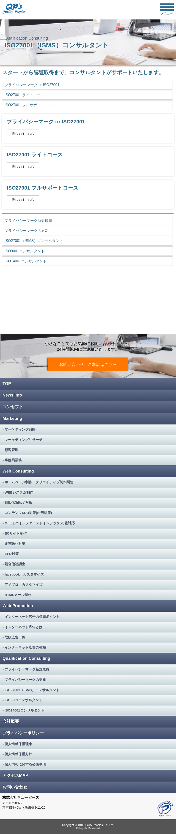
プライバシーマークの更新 (27, 231)
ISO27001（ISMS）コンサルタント (34, 241)
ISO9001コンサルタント (25, 251)
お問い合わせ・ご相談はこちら (88, 364)
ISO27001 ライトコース (24, 95)
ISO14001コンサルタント (26, 261)
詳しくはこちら (23, 134)
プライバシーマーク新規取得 (28, 221)
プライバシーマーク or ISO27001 (32, 85)
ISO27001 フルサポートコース (30, 105)
